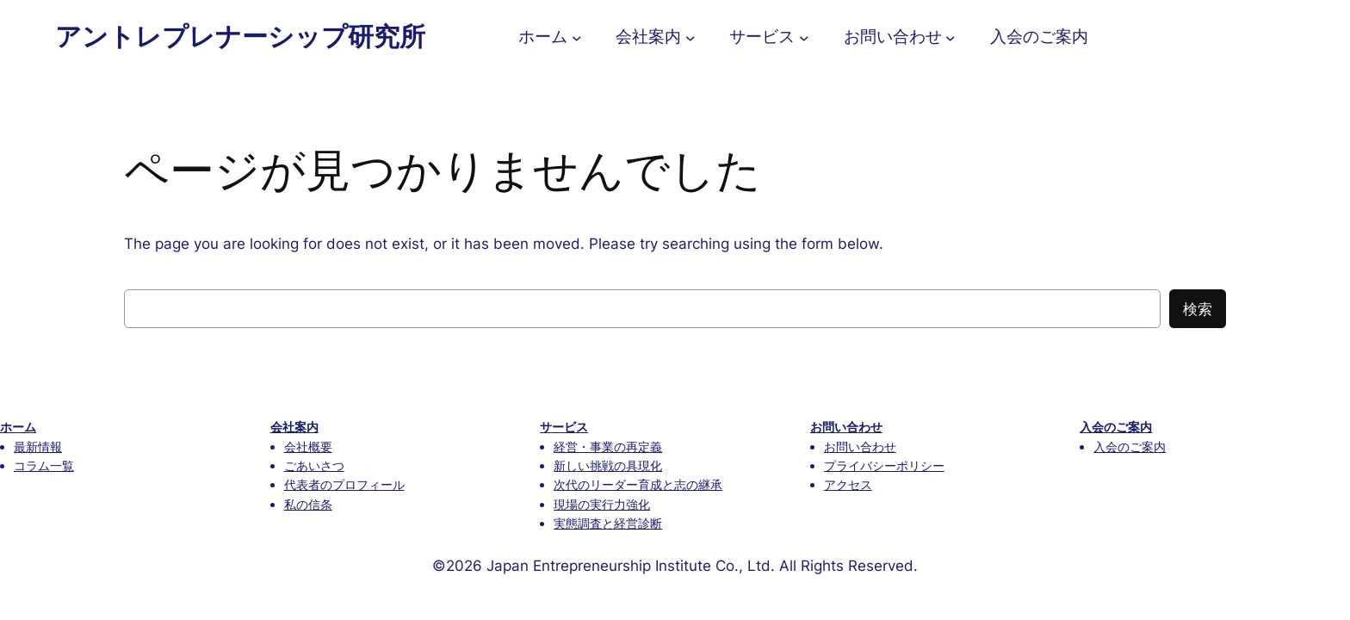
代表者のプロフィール (344, 484)
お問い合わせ (846, 426)
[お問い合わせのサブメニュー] (950, 37)
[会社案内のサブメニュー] (690, 37)
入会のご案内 (1116, 426)
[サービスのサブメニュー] (804, 37)
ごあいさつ (314, 465)
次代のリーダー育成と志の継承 (638, 484)
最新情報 (38, 446)
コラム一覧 (44, 465)
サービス (564, 426)
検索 (1197, 309)
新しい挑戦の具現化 (608, 465)
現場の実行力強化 (602, 504)
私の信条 (308, 504)
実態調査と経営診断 (608, 523)
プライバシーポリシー (884, 465)
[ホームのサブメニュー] (577, 37)
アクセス (848, 484)
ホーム (18, 426)
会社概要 (308, 446)
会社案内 (294, 426)
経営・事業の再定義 (608, 446)
